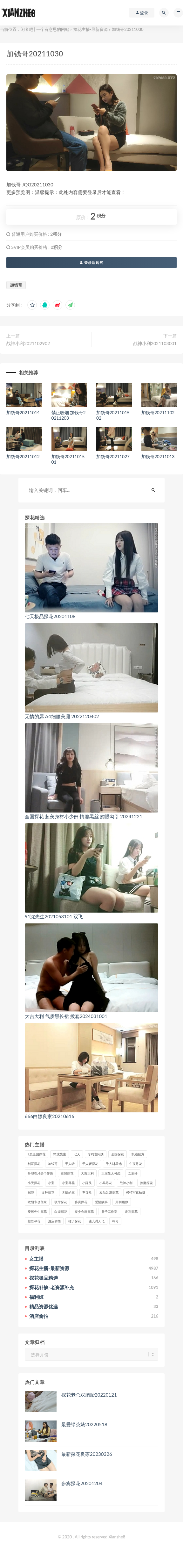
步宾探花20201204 (82, 1483)
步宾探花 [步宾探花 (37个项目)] (81, 1202)
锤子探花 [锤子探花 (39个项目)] (74, 1221)
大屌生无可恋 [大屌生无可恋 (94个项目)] (110, 1173)
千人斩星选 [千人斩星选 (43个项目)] (114, 1164)
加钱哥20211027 (113, 456)
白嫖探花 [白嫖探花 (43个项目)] (60, 1211)
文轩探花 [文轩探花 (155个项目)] (48, 1192)
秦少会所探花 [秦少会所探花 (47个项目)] (84, 1211)
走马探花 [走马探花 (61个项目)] (131, 1211)
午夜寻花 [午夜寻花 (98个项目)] (135, 1164)
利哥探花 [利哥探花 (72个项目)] (34, 1164)
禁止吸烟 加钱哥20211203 (68, 415)
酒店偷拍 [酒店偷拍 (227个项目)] (54, 1221)
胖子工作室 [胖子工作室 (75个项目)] (109, 1211)
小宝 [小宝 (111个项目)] (51, 1183)
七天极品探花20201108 (50, 616)
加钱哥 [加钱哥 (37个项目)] (53, 1164)
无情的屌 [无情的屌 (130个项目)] (68, 1192)
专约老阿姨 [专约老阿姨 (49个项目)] (96, 1154)
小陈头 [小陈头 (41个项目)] (87, 1183)
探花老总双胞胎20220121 (89, 1395)
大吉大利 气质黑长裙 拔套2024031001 (66, 1016)
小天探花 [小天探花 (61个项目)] (34, 1183)
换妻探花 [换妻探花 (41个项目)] (146, 1183)
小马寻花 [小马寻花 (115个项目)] (105, 1183)
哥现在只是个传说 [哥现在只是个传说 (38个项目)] (40, 1173)
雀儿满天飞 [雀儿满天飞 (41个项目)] (97, 1221)
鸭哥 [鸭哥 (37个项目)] (115, 1221)
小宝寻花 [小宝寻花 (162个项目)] (68, 1183)
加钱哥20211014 (23, 412)
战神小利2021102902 (28, 343)
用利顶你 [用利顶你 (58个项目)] (121, 1202)
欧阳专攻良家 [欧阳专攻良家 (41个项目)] (37, 1202)
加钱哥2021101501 (68, 459)
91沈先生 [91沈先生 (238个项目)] (59, 1154)
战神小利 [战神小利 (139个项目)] (126, 1183)
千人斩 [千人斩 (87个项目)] (70, 1164)
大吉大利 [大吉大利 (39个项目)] (87, 1173)
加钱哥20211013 (158, 456)
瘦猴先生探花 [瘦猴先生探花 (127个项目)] (37, 1211)
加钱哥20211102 (158, 412)
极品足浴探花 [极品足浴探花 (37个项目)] (109, 1192)
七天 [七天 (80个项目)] (77, 1154)
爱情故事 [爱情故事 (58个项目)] (101, 1202)
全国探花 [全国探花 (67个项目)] (117, 1154)
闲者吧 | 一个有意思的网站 (45, 29)
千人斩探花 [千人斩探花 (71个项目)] (90, 1164)
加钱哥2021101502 (113, 415)
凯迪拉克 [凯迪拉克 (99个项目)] (138, 1154)
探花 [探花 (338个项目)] (31, 1192)
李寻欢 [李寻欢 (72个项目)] (87, 1192)
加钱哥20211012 (23, 456)
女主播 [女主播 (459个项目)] (133, 1173)
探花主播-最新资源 (90, 29)
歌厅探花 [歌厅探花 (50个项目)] (60, 1202)
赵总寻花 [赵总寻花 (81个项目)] (34, 1221)
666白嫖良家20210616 (49, 1116)
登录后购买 (91, 262)
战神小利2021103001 (155, 343)
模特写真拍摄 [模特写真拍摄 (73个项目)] (135, 1192)
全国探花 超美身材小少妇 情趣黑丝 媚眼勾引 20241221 (83, 816)
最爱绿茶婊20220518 (84, 1424)
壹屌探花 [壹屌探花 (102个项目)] (67, 1173)
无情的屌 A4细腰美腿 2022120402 (62, 716)
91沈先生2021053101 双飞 (54, 916)
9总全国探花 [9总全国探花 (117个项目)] (36, 1154)
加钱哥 (16, 284)
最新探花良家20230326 (86, 1454)
